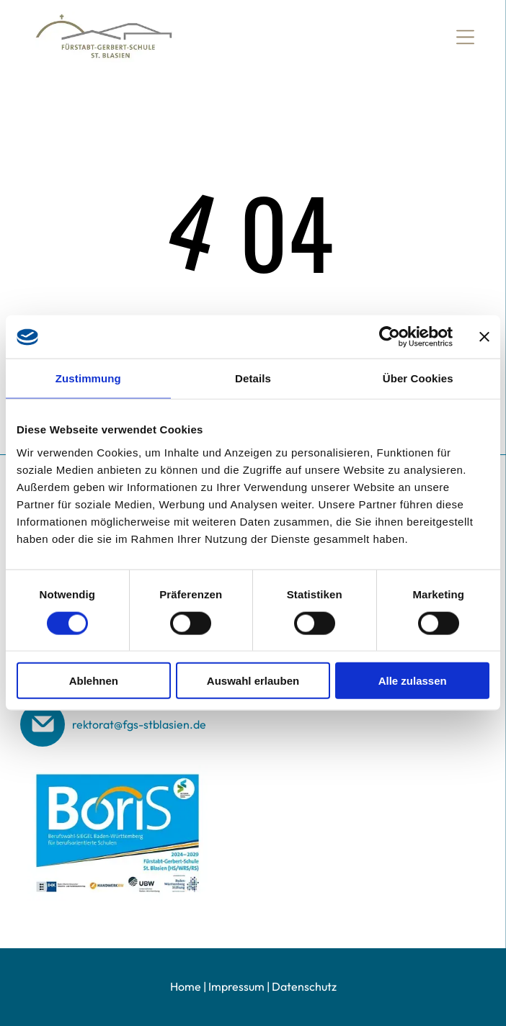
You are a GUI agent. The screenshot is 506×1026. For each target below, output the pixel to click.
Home (185, 986)
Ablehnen (93, 681)
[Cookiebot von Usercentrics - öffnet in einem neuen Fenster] (390, 337)
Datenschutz (304, 986)
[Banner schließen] (484, 337)
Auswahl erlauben (253, 681)
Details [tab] (253, 378)
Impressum (236, 986)
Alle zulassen (412, 681)
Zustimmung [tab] (88, 378)
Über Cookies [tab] (418, 378)
